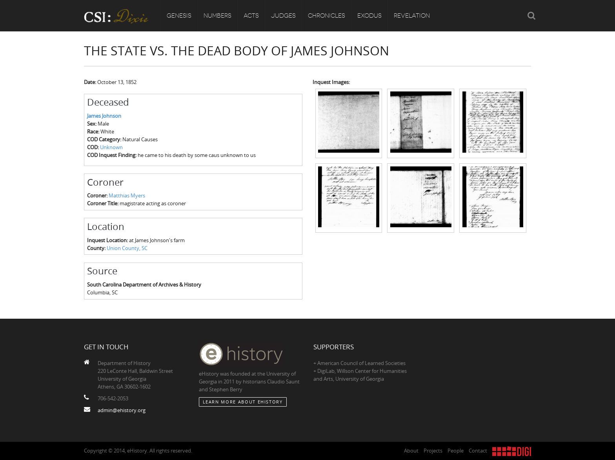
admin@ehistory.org (122, 410)
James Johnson (104, 115)
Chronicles (326, 15)
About (411, 450)
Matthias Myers (127, 195)
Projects (433, 450)
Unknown (111, 147)
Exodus (369, 15)
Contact (478, 450)
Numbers (217, 15)
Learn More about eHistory (243, 402)
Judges (283, 15)
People (456, 450)
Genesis (179, 15)
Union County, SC (127, 248)
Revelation (412, 15)
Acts (251, 15)
